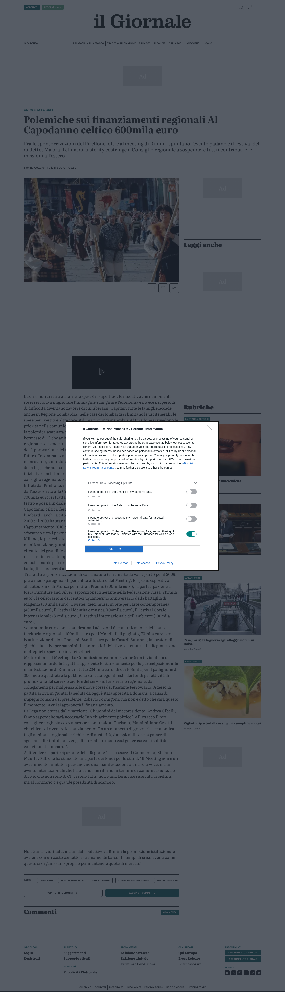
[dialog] (142, 496)
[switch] (191, 491)
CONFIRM (113, 549)
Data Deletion (120, 563)
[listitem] (142, 483)
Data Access (142, 563)
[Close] (211, 429)
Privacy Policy (164, 563)
